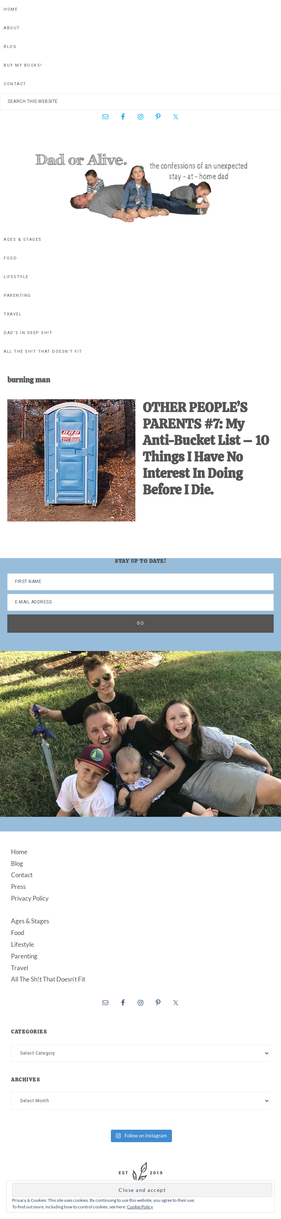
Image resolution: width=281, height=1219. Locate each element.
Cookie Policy (140, 1206)
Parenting (24, 956)
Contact (22, 875)
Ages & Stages (30, 921)
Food (18, 932)
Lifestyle (22, 944)
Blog (17, 863)
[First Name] (140, 581)
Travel (19, 968)
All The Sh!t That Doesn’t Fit (48, 979)
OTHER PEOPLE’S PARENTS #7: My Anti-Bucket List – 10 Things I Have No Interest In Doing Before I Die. (206, 448)
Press (18, 886)
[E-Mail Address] (140, 602)
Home (19, 852)
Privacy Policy (30, 898)
